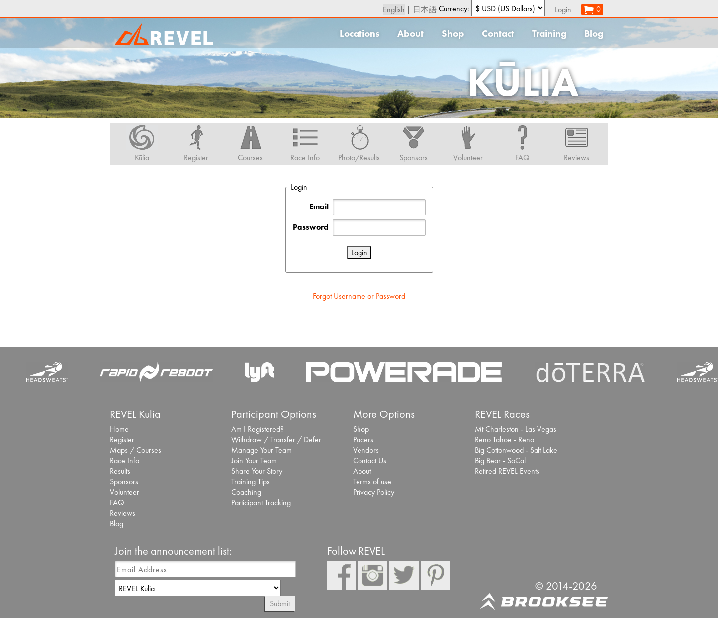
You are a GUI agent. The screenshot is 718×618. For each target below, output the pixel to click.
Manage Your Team (261, 450)
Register (122, 439)
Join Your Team (254, 460)
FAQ (117, 502)
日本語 (425, 9)
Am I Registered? (257, 429)
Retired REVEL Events (507, 471)
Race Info (124, 460)
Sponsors (124, 481)
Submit (280, 603)
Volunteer (124, 492)
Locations (359, 33)
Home (119, 429)
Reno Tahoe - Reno (504, 439)
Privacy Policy (373, 492)
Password (311, 227)
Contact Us (369, 460)
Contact (498, 33)
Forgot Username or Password (359, 296)
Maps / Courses (135, 450)
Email (319, 207)
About (410, 33)
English (394, 9)
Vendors (366, 450)
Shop (453, 33)
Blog (593, 33)
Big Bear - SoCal (500, 460)
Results (120, 471)
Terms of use (372, 481)
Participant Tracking (261, 502)
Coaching (246, 492)
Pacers (363, 439)
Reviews (122, 513)
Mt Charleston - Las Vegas (515, 429)
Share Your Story (256, 471)
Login (563, 9)
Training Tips (250, 481)
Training (549, 33)
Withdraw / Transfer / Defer (276, 439)
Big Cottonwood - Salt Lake (516, 450)
